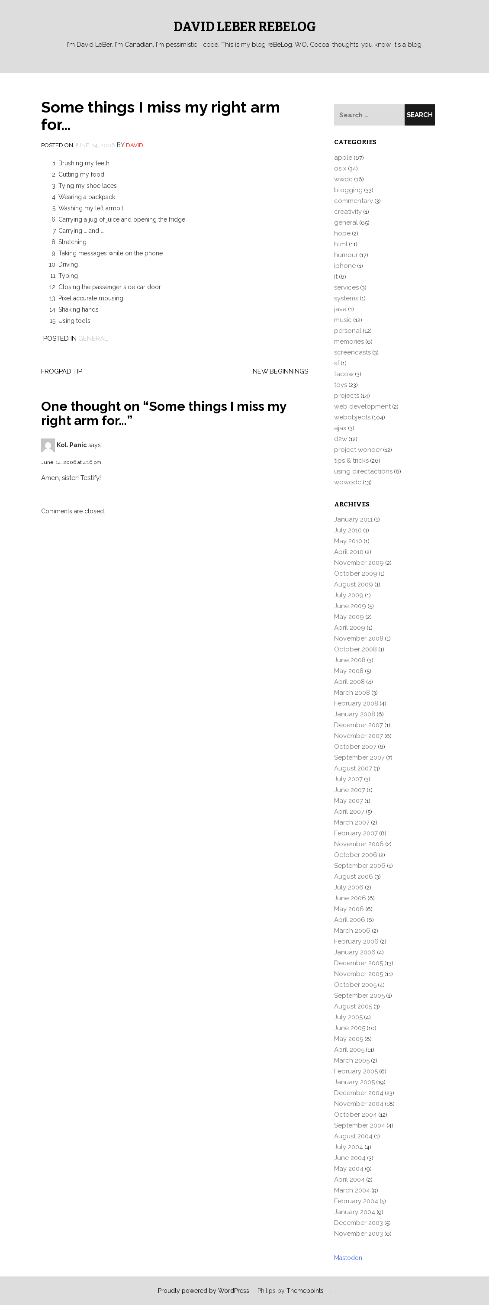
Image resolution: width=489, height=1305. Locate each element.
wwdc (343, 179)
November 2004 (358, 1104)
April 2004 (349, 1179)
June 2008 (350, 660)
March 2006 (352, 930)
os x (340, 168)
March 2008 (352, 692)
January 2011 (353, 519)
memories (349, 341)
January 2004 (354, 1212)
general (93, 338)
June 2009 (350, 606)
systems (346, 298)
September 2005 (359, 995)
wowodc (347, 482)
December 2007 (358, 725)
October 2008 (355, 649)
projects (346, 396)
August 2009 (353, 584)
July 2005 (348, 1017)
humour (346, 255)
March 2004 (352, 1190)
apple (343, 157)
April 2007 (349, 811)
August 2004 (353, 1136)
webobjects (352, 417)
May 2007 (348, 801)
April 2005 (349, 1050)
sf (336, 363)
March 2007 (352, 822)
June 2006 (350, 898)
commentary (353, 201)
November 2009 (359, 563)
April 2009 (349, 628)
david (134, 145)
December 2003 (358, 1223)
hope (342, 233)
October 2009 (355, 573)
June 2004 (350, 1158)
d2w (340, 439)
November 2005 (358, 974)
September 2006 (360, 866)
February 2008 (356, 703)
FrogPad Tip (61, 371)
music (343, 320)
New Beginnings (280, 371)
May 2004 (349, 1169)
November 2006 (359, 844)
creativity (348, 212)
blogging (348, 190)
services (346, 287)
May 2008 (349, 671)
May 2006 (349, 909)
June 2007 (349, 790)
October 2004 (355, 1114)
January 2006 (355, 952)
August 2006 (353, 876)
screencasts (352, 352)
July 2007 (348, 779)
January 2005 (354, 1082)
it (336, 276)
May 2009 (349, 617)
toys (340, 385)
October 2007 (355, 747)
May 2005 (348, 1039)
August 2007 (353, 768)
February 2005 (356, 1071)
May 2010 (348, 541)
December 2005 (358, 963)
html (340, 244)
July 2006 (349, 887)
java (340, 309)
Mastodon (348, 1257)
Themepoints (305, 1290)
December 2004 (358, 1093)
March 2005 (352, 1060)
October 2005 (355, 985)
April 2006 (349, 920)
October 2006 (355, 855)
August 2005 (353, 1006)
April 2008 (349, 682)
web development (362, 406)
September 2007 (359, 757)
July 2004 (348, 1147)
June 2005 (349, 1028)
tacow (344, 374)
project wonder (358, 450)
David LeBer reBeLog (245, 27)
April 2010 (349, 552)
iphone (345, 266)
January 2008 (354, 714)
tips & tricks (351, 460)
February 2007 (356, 833)
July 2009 (349, 595)
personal (347, 331)
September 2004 (359, 1125)
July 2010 (348, 530)
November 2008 (358, 638)
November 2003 (358, 1233)
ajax (340, 428)
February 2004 (356, 1201)
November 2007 (358, 736)
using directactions (363, 471)
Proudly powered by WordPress (203, 1290)
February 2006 (356, 941)
